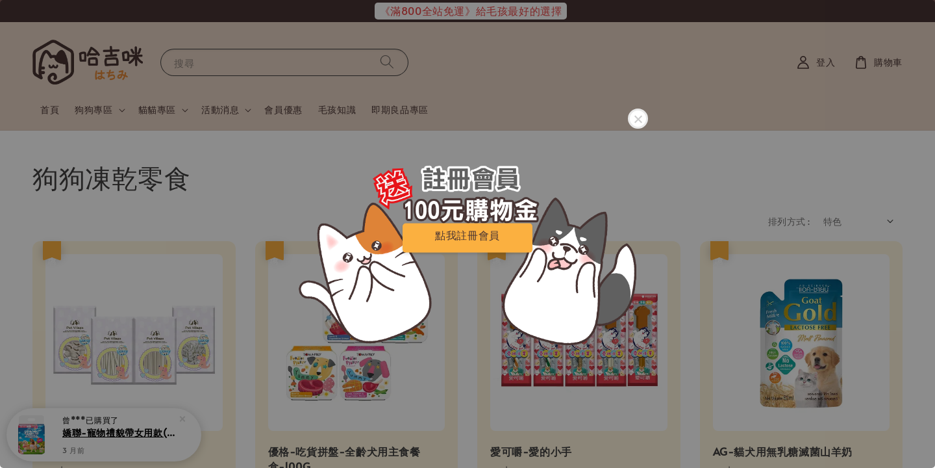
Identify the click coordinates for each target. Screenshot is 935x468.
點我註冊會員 (467, 234)
